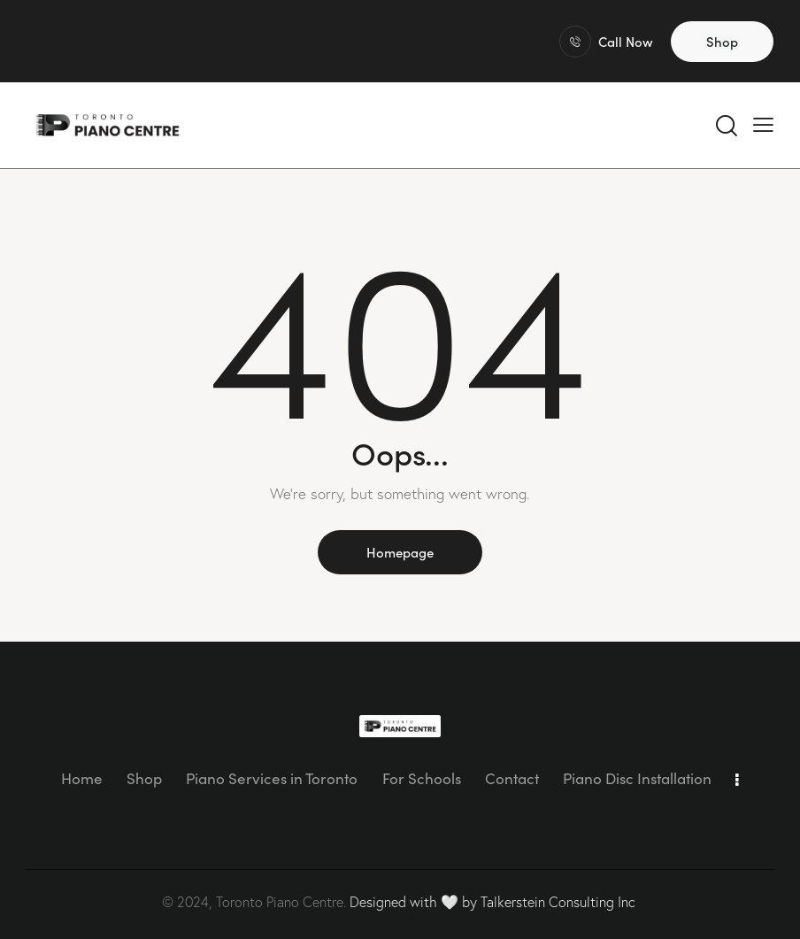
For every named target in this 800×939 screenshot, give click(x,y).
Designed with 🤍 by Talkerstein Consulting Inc (492, 902)
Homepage (400, 552)
